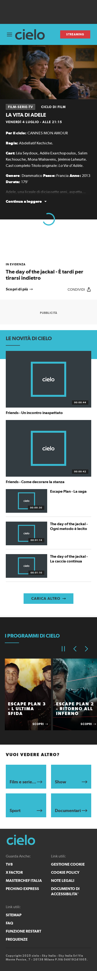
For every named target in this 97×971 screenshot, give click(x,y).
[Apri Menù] (9, 35)
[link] (48, 271)
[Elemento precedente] (75, 649)
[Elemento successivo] (86, 649)
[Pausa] (63, 649)
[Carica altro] (48, 598)
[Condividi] (79, 289)
